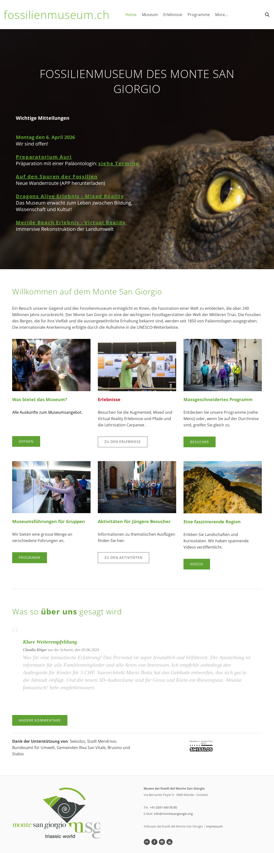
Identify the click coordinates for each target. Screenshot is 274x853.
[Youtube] (169, 842)
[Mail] (147, 842)
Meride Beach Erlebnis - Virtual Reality (71, 222)
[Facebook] (154, 842)
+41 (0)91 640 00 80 (163, 807)
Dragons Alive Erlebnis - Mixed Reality (70, 196)
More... (221, 14)
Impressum (214, 826)
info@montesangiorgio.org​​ (173, 813)
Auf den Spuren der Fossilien (57, 176)
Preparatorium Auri (44, 157)
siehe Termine (118, 163)
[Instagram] (162, 842)
